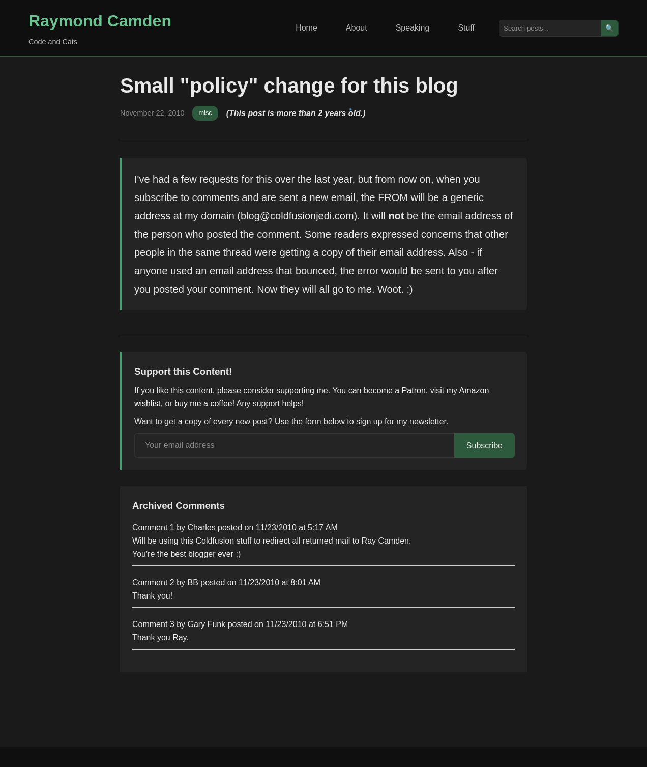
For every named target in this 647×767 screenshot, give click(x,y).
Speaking (413, 27)
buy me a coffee (203, 403)
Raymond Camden (99, 21)
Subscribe (484, 445)
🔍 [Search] (609, 28)
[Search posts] (550, 28)
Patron (414, 390)
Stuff (466, 27)
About (356, 27)
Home (306, 27)
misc (205, 113)
